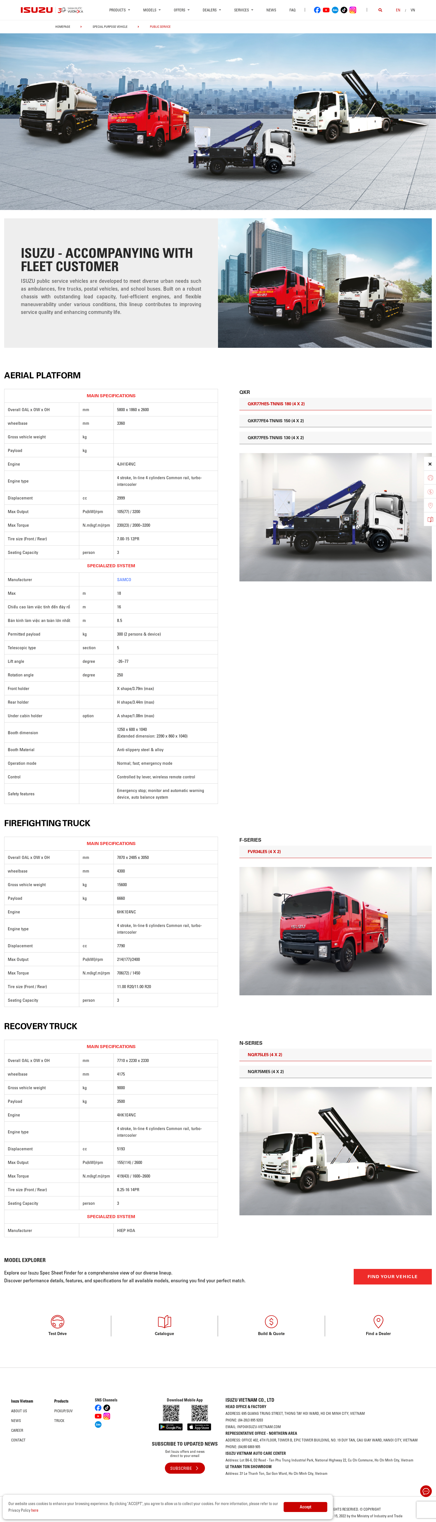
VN (413, 10)
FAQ (292, 10)
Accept (305, 1506)
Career (17, 1430)
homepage (62, 27)
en (398, 10)
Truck (59, 1420)
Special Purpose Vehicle (110, 27)
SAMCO (124, 579)
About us (19, 1411)
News (271, 10)
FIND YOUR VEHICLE (393, 1276)
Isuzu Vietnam (22, 1401)
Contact (18, 1440)
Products (61, 1401)
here (34, 1510)
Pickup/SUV (63, 1411)
